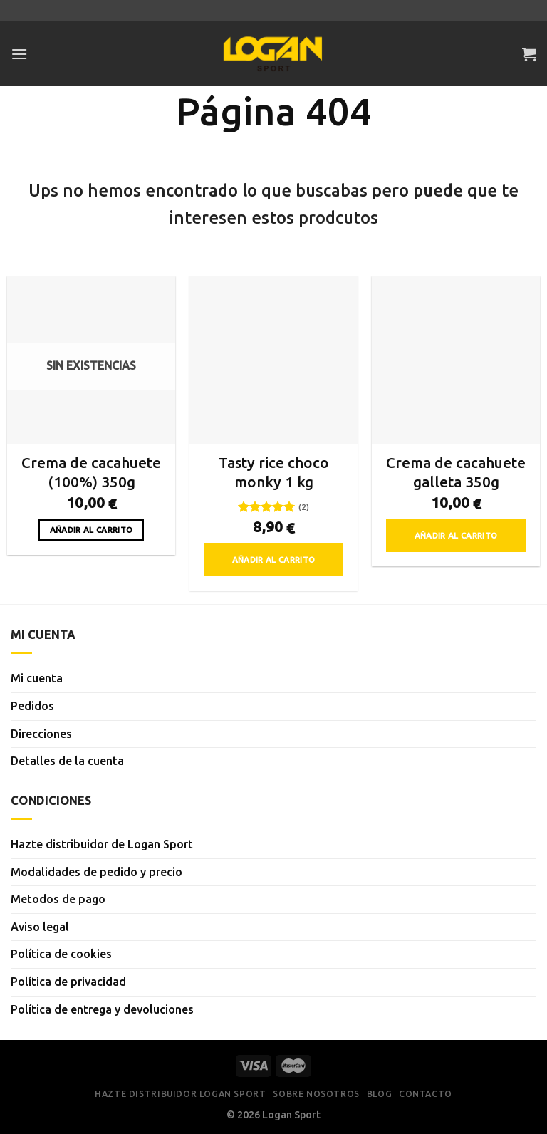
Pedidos (32, 705)
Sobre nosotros (316, 1093)
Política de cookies (61, 953)
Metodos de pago (58, 899)
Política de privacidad (68, 981)
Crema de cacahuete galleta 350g (456, 472)
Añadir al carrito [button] (274, 559)
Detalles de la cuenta (67, 760)
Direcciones (41, 733)
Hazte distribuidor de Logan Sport (102, 844)
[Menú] (19, 53)
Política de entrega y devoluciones (102, 1009)
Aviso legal (40, 926)
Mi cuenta (37, 678)
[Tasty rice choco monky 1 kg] (273, 360)
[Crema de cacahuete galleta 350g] (456, 360)
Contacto (425, 1093)
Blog (379, 1093)
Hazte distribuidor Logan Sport (180, 1093)
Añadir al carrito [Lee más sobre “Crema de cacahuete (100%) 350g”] (91, 529)
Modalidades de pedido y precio (96, 871)
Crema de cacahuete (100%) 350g (91, 472)
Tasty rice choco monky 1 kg (274, 472)
